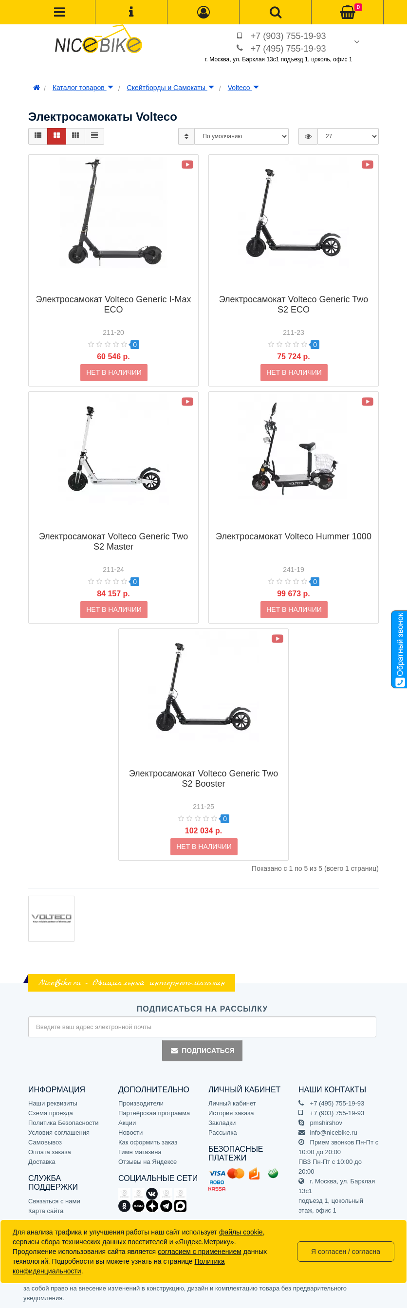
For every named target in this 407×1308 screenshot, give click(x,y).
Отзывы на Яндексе (147, 1161)
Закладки (222, 1122)
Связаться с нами (54, 1201)
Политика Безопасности (63, 1122)
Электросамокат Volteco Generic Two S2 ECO (293, 289)
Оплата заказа (49, 1152)
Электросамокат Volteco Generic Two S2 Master (113, 526)
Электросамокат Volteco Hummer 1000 (293, 521)
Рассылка (222, 1132)
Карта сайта (45, 1211)
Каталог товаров (83, 88)
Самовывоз (45, 1142)
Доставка (42, 1161)
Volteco (243, 88)
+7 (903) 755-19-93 (288, 36)
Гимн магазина (140, 1152)
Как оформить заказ (147, 1142)
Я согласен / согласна (345, 1251)
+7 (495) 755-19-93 (288, 49)
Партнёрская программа (154, 1113)
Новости (130, 1132)
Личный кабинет (232, 1103)
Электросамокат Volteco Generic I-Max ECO (113, 289)
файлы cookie (241, 1232)
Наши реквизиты (52, 1103)
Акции (127, 1122)
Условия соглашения (59, 1132)
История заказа (231, 1113)
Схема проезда (50, 1113)
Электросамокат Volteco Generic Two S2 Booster (203, 763)
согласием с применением (199, 1251)
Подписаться (202, 1050)
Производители (141, 1103)
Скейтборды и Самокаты (170, 88)
